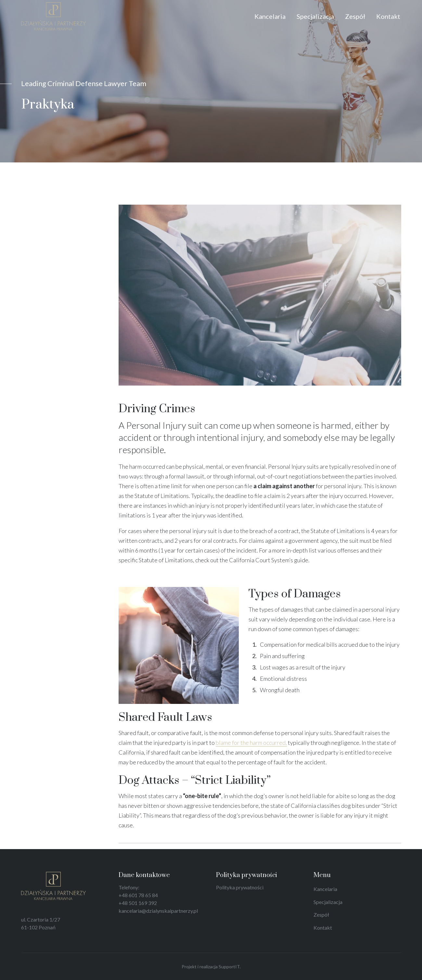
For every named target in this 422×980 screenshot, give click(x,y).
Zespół (321, 914)
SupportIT (229, 966)
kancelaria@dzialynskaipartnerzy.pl (158, 911)
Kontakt (322, 927)
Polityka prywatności (239, 887)
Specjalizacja (327, 902)
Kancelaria (325, 889)
